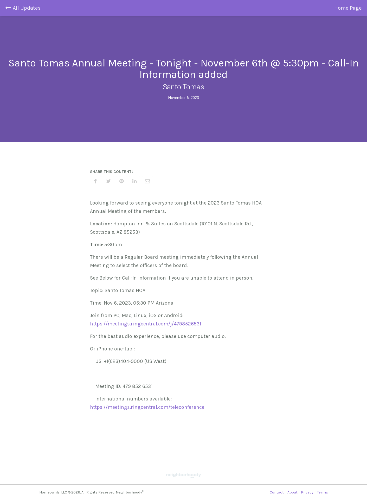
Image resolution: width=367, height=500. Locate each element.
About (292, 492)
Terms (322, 492)
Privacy (307, 492)
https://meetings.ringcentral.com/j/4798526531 (145, 324)
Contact (277, 492)
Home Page (348, 8)
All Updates (23, 8)
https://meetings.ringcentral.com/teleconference (147, 407)
